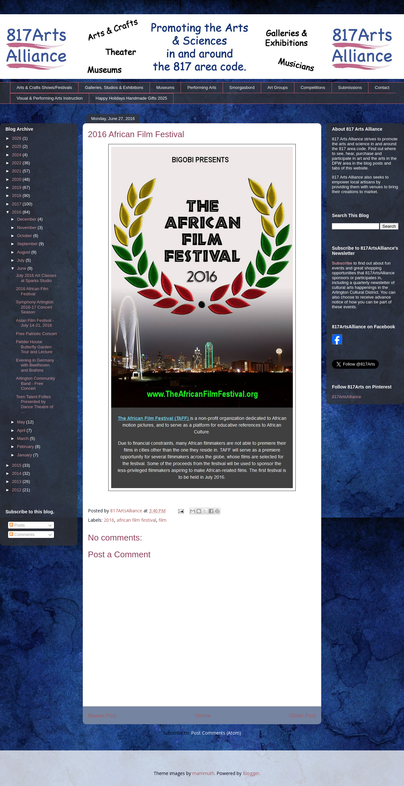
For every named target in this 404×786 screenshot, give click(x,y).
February (26, 446)
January (25, 455)
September (28, 243)
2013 (17, 481)
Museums (165, 87)
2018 (17, 195)
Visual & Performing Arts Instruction (50, 98)
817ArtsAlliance (127, 511)
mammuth (203, 773)
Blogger (251, 773)
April (22, 430)
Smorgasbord (241, 87)
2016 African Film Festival (32, 291)
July (21, 260)
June (22, 268)
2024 (17, 154)
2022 (17, 162)
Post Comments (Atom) (216, 733)
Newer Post (102, 715)
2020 (17, 179)
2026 (17, 138)
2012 (17, 489)
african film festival (136, 520)
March (23, 438)
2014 (17, 473)
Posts (17, 525)
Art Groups (277, 87)
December (27, 219)
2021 (17, 171)
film (162, 520)
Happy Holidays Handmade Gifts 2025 (131, 98)
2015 (17, 465)
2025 (17, 146)
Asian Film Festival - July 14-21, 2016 (35, 323)
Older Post (302, 715)
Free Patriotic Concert (36, 333)
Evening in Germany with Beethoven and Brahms (35, 365)
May (21, 422)
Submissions (350, 87)
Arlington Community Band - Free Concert (35, 383)
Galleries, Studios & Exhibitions (114, 87)
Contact (382, 87)
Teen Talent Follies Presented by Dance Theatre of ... (34, 404)
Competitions (313, 87)
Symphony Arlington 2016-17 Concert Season (34, 307)
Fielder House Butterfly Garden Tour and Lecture (34, 346)
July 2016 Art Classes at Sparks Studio (36, 278)
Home (203, 715)
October (25, 235)
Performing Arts (202, 87)
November (27, 227)
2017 (17, 204)
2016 (109, 520)
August (24, 252)
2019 (17, 187)
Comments (22, 534)
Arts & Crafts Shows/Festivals (44, 87)
